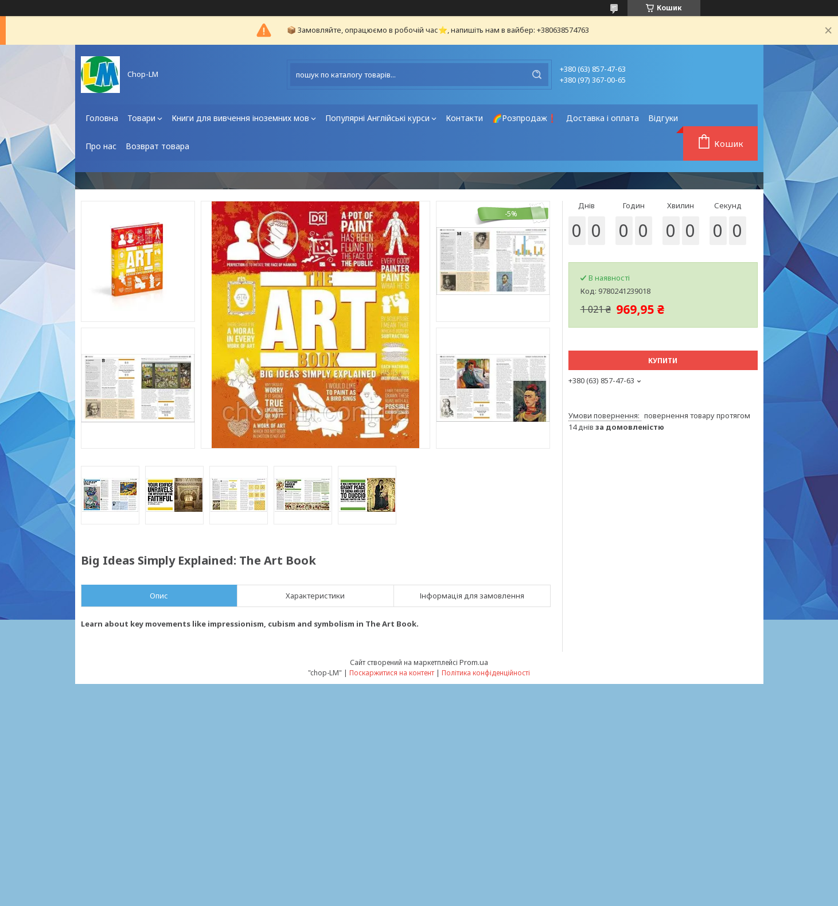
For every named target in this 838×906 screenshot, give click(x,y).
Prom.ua (473, 662)
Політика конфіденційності (486, 673)
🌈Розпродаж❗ (524, 117)
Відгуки (663, 117)
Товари (141, 117)
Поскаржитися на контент (391, 673)
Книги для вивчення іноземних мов (240, 117)
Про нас (100, 146)
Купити (662, 360)
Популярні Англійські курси (377, 117)
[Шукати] (536, 74)
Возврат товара (157, 146)
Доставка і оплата (602, 117)
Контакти (464, 117)
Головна (101, 117)
